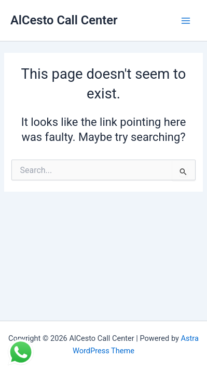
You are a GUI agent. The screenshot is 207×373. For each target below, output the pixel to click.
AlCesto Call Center (64, 20)
